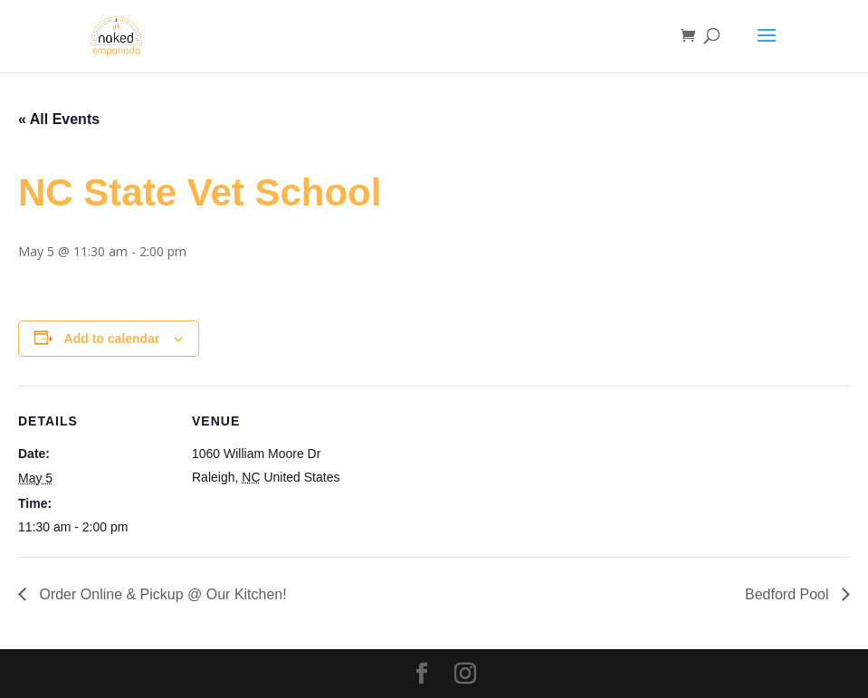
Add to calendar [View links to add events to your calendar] (112, 338)
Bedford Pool (789, 594)
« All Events (59, 119)
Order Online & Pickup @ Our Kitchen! (161, 594)
